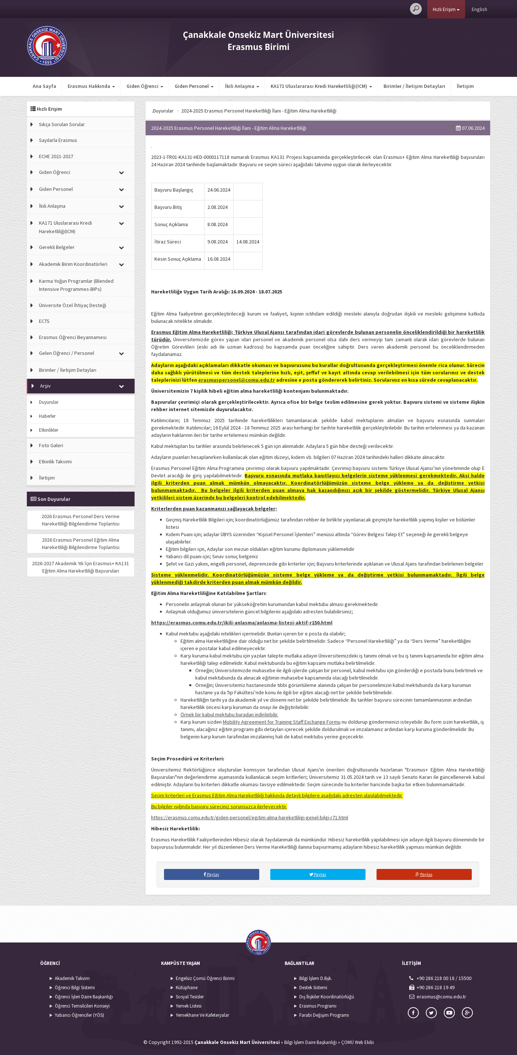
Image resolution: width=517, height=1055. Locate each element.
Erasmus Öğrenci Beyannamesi (73, 337)
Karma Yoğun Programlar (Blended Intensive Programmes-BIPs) (76, 285)
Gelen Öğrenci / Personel (66, 353)
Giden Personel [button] (194, 86)
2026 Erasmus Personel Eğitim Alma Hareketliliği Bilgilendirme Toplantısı (81, 543)
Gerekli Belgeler (57, 247)
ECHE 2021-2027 (56, 156)
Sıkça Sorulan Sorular (62, 124)
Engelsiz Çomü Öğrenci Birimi (205, 978)
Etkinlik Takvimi (55, 461)
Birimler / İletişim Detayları (414, 86)
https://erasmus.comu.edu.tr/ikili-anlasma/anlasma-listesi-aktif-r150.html (241, 622)
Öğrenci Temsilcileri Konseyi (82, 1006)
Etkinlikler (48, 430)
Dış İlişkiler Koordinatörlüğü (326, 997)
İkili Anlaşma (52, 206)
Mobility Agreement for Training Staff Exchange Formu (281, 722)
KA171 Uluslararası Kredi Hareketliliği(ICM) (65, 227)
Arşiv (45, 385)
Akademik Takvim (72, 978)
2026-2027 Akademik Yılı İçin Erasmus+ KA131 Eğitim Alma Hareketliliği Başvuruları (80, 567)
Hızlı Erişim (446, 9)
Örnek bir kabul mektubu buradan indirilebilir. (229, 714)
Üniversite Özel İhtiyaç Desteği (72, 305)
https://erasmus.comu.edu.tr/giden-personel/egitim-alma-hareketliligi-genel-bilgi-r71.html (249, 817)
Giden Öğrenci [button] (144, 86)
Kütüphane (186, 987)
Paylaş (211, 874)
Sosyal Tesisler (190, 997)
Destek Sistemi (313, 987)
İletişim (465, 86)
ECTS (44, 321)
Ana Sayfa (44, 86)
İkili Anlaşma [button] (242, 86)
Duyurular (48, 402)
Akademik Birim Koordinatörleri (73, 264)
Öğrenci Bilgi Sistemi (75, 987)
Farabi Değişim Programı (324, 1015)
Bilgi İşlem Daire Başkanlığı (310, 1042)
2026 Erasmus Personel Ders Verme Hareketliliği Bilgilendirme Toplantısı (81, 520)
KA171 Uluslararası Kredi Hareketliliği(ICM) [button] (321, 86)
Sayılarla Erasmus (58, 140)
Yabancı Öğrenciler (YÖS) (79, 1015)
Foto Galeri (51, 445)
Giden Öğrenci (54, 172)
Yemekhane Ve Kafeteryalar (202, 1015)
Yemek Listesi (189, 1006)
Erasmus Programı (317, 1006)
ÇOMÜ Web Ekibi (357, 1042)
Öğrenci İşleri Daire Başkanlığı (84, 997)
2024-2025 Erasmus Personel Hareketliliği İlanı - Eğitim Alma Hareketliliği (306, 110)
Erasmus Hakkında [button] (91, 86)
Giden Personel (56, 189)
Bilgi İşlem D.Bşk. (315, 978)
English (479, 9)
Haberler (47, 416)
